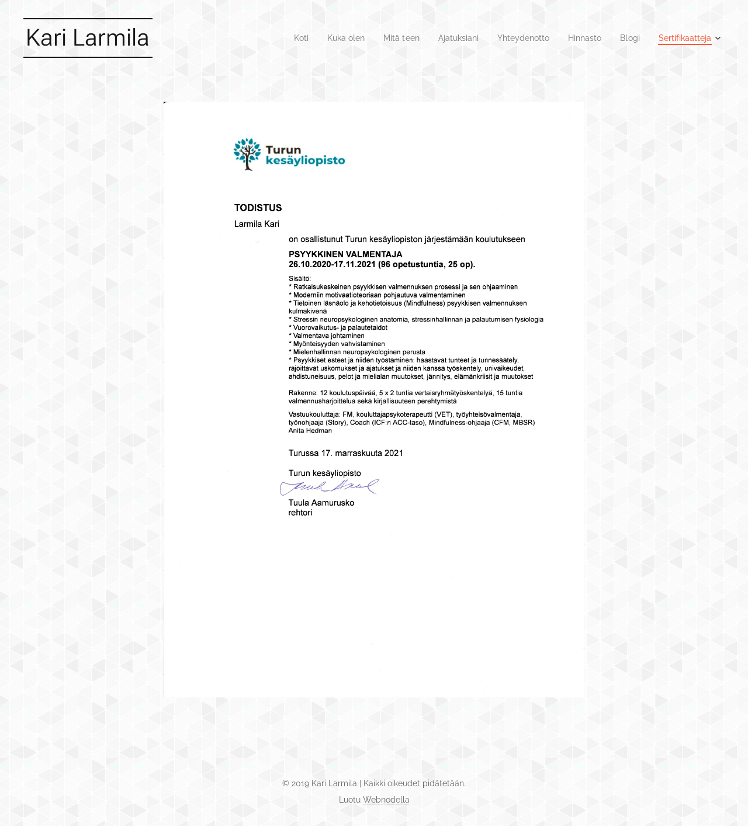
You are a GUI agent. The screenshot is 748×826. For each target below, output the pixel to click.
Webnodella (386, 799)
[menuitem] (276, 38)
